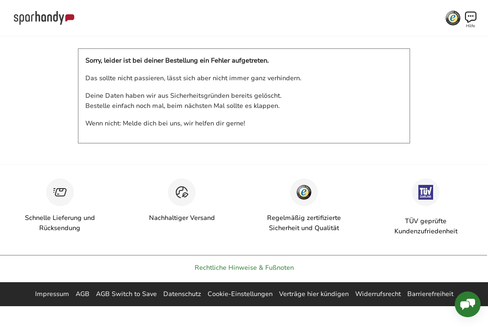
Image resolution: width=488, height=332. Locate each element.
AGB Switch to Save (126, 294)
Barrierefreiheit (430, 294)
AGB (82, 294)
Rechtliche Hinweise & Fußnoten (244, 267)
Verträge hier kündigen (314, 294)
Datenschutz (182, 294)
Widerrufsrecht (378, 294)
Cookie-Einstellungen (240, 294)
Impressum (52, 294)
